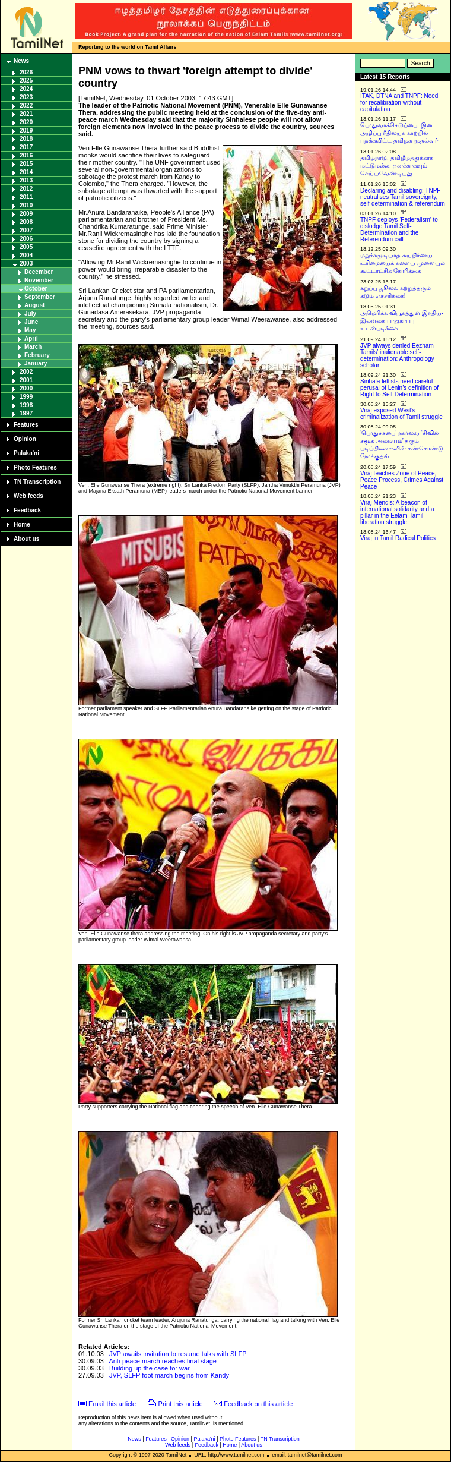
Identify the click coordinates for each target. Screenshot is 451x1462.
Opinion (25, 439)
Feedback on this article (258, 1403)
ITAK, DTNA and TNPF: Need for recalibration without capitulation (399, 102)
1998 (26, 405)
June (31, 322)
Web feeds (28, 496)
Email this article (112, 1403)
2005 (26, 247)
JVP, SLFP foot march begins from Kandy (169, 1375)
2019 (26, 130)
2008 (26, 222)
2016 (26, 155)
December (38, 272)
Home (22, 524)
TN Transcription (37, 481)
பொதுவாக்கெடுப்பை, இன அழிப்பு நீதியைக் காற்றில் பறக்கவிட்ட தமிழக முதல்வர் (399, 133)
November (38, 280)
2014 (26, 172)
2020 (26, 122)
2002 (26, 371)
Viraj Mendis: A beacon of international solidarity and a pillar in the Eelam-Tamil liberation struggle (397, 512)
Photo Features (35, 467)
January (35, 363)
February (37, 355)
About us (26, 538)
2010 (26, 205)
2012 (26, 188)
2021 (26, 114)
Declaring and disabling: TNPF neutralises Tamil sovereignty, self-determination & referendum (402, 197)
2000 (26, 388)
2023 (26, 97)
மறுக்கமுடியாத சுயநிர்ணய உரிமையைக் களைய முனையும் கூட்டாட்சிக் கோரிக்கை (402, 263)
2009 (26, 213)
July (30, 313)
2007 (26, 230)
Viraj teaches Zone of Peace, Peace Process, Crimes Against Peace (401, 480)
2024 (26, 89)
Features (26, 424)
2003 (26, 263)
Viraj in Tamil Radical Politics (398, 538)
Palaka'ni (26, 453)
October (35, 288)
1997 (26, 413)
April (31, 338)
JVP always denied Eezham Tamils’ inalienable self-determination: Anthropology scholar (397, 355)
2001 (26, 380)
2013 (26, 180)
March (33, 347)
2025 (26, 80)
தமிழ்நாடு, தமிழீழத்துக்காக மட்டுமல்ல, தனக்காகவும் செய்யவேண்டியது (396, 166)
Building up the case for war (149, 1368)
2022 (26, 105)
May (30, 330)
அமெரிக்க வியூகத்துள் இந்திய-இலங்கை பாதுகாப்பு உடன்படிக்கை (401, 321)
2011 (26, 197)
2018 (26, 139)
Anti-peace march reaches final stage (163, 1361)
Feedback (27, 510)
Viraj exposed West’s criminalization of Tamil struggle (401, 413)
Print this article (180, 1403)
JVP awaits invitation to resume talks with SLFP (178, 1353)
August (34, 305)
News (21, 61)
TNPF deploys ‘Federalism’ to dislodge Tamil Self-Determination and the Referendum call (399, 229)
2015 (26, 163)
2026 (26, 72)
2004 (26, 255)
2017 (26, 147)
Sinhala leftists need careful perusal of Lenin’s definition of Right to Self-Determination (399, 388)
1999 (26, 396)
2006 (26, 238)
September (39, 297)
